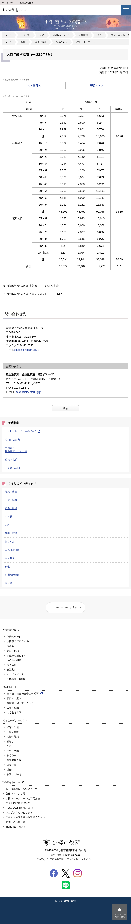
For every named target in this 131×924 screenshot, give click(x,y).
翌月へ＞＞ (96, 85)
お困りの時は (12, 574)
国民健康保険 (12, 549)
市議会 (10, 646)
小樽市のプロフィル (18, 641)
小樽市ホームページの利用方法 (23, 798)
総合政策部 (40, 42)
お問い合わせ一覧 (15, 822)
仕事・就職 (11, 533)
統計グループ (83, 42)
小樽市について (61, 35)
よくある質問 (12, 468)
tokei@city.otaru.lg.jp (26, 349)
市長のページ (14, 636)
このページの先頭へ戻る (119, 915)
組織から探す (27, 3)
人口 (99, 35)
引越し (10, 741)
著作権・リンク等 (15, 793)
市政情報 (11, 664)
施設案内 (11, 669)
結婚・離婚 (11, 508)
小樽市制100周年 (16, 679)
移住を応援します (16, 655)
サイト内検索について (18, 803)
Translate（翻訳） (16, 826)
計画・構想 (13, 650)
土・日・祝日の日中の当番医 (23, 431)
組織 (23, 42)
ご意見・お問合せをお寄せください (25, 817)
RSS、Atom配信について (20, 807)
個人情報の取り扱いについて (22, 789)
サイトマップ (8, 3)
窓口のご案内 (12, 439)
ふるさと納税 (14, 660)
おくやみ (10, 541)
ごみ (7, 524)
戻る (65, 408)
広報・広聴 (11, 459)
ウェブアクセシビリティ (19, 812)
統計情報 (83, 35)
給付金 (8, 583)
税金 (7, 566)
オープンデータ (15, 674)
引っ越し (10, 516)
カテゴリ (25, 35)
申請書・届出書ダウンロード (23, 703)
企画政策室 (61, 42)
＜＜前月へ (34, 85)
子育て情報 (11, 500)
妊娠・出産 (11, 491)
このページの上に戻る (65, 607)
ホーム (8, 35)
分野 (41, 35)
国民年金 (10, 558)
